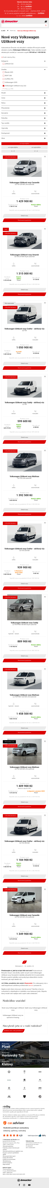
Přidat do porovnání (45, 156)
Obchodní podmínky (8, 1146)
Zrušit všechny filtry (8, 57)
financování (28, 983)
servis (31, 985)
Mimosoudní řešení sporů (9, 1156)
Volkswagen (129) (11, 82)
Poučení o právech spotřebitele (11, 1153)
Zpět (3, 30)
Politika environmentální (9, 1159)
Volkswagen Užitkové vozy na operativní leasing (13, 1016)
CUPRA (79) (9, 79)
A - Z (13, 151)
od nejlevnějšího (13, 147)
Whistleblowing (7, 1161)
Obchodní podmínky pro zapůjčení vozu (13, 1151)
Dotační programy (7, 1162)
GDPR (4, 1154)
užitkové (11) (9, 64)
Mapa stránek (6, 1164)
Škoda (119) (9, 72)
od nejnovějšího (24, 143)
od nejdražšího (36, 147)
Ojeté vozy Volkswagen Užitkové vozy (36, 1009)
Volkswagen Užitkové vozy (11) (15, 86)
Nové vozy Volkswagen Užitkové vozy (26, 30)
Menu (46, 21)
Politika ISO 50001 (8, 1158)
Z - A (36, 151)
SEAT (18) (8, 75)
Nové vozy (13, 30)
